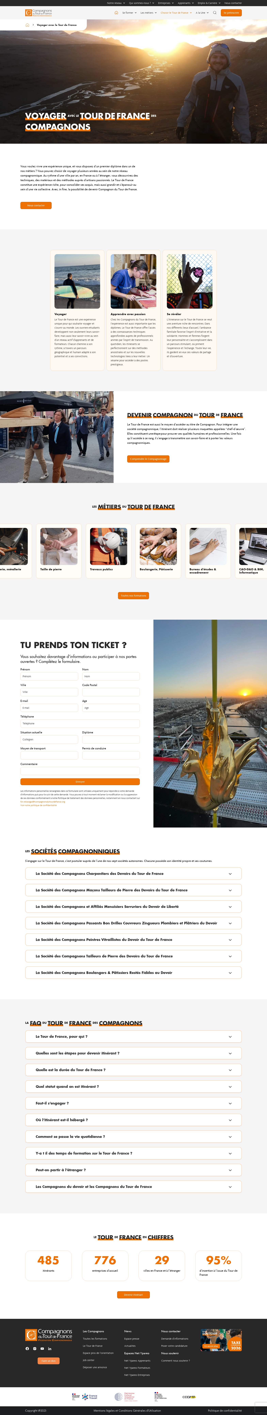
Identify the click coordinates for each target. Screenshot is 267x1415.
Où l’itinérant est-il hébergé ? (62, 1119)
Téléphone (27, 716)
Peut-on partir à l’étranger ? (61, 1169)
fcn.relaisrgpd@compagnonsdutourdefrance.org (42, 801)
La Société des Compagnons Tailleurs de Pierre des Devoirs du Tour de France (104, 956)
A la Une (202, 12)
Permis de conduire (94, 748)
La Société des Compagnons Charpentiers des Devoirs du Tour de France (99, 873)
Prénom (25, 669)
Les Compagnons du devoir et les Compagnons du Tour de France (94, 1186)
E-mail (24, 701)
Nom (85, 669)
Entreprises (166, 3)
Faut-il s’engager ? (52, 1103)
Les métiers (149, 12)
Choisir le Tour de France (176, 12)
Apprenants (186, 3)
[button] (133, 873)
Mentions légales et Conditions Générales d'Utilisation (127, 1410)
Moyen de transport (32, 748)
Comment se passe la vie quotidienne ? (70, 1136)
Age (84, 701)
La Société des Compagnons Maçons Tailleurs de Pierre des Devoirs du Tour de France (111, 890)
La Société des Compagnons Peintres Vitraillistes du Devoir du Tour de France (104, 939)
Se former (129, 12)
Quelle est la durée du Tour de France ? (71, 1069)
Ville (23, 685)
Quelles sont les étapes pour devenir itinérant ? (78, 1053)
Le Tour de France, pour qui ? (62, 1036)
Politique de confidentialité (225, 1410)
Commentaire (28, 764)
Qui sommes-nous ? (141, 3)
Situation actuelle (31, 732)
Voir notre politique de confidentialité (38, 805)
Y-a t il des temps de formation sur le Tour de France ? (84, 1153)
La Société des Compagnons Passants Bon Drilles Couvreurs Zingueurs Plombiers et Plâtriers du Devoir (126, 923)
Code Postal (89, 685)
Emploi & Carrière (209, 3)
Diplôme (87, 732)
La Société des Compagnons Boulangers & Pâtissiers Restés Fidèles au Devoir (104, 972)
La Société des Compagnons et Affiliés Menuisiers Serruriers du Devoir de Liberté (107, 906)
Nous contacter (233, 3)
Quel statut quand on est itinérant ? (67, 1086)
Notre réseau (116, 3)
